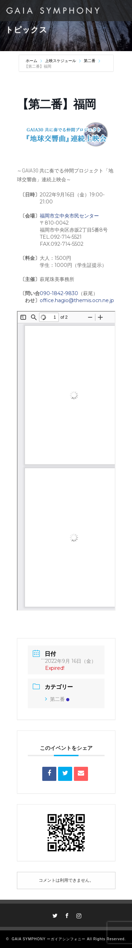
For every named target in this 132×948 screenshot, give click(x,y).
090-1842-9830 (59, 293)
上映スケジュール (60, 60)
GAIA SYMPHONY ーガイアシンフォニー (49, 939)
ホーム (32, 60)
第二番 (89, 60)
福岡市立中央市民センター (69, 216)
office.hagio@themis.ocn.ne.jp (77, 300)
